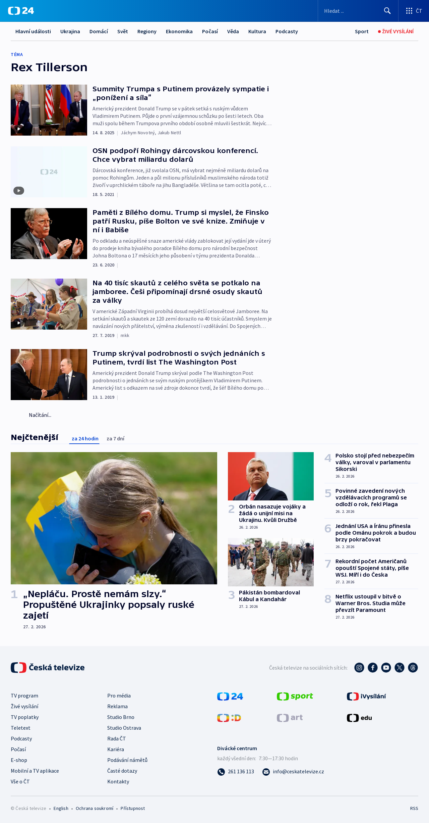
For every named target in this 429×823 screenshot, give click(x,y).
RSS (414, 808)
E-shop (19, 760)
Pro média (119, 695)
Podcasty (286, 31)
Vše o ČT (20, 781)
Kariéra (115, 749)
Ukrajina (70, 31)
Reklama (117, 706)
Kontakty (118, 781)
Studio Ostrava (124, 727)
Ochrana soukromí (94, 808)
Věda (233, 31)
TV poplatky (25, 717)
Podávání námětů (127, 760)
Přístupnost (133, 808)
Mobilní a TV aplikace (35, 770)
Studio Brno (120, 717)
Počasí (210, 31)
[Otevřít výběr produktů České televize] (414, 10)
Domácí (98, 31)
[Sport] (361, 31)
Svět (122, 31)
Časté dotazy (122, 770)
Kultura (257, 31)
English (61, 808)
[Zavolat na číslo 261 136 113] (235, 771)
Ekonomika (179, 31)
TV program (24, 695)
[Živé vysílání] (395, 31)
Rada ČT (116, 738)
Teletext (20, 727)
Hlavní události (33, 31)
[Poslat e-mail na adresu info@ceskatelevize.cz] (293, 771)
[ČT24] (21, 11)
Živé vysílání (24, 706)
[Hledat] (387, 10)
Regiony (147, 31)
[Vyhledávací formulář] (358, 10)
